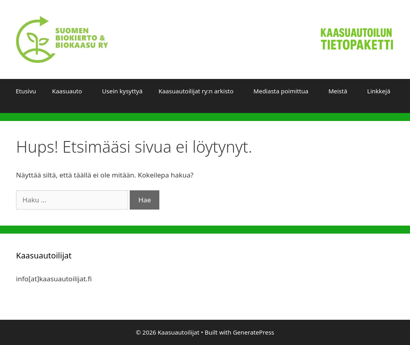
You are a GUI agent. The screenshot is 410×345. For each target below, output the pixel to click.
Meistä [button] (337, 91)
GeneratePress (253, 332)
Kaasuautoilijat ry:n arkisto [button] (196, 91)
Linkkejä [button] (378, 91)
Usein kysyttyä (122, 91)
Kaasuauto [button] (67, 91)
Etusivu (26, 91)
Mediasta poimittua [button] (280, 91)
